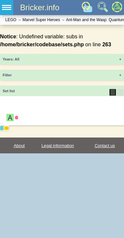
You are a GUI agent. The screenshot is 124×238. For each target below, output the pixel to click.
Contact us (105, 145)
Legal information (57, 145)
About (19, 145)
